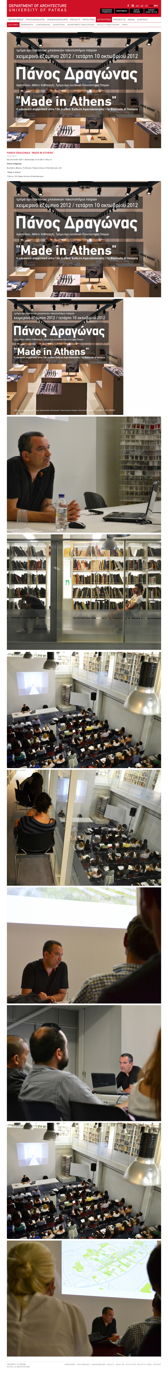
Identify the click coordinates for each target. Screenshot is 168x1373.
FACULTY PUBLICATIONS (108, 25)
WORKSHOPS (27, 25)
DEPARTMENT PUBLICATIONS (80, 25)
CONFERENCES (43, 25)
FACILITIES (89, 19)
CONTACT (142, 19)
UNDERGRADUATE (57, 19)
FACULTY (75, 19)
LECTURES (13, 25)
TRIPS (124, 25)
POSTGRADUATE (35, 19)
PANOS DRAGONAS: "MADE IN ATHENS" (30, 152)
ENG (156, 5)
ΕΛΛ (151, 5)
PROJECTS (119, 19)
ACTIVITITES (104, 19)
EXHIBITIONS (59, 25)
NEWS (131, 19)
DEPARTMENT (16, 19)
